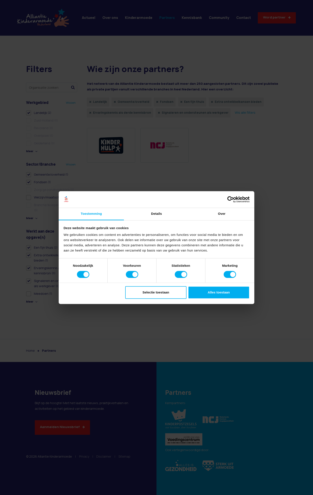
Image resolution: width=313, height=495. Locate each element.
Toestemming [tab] (91, 214)
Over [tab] (222, 214)
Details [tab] (156, 214)
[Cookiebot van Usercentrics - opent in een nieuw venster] (230, 199)
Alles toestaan (219, 292)
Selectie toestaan (156, 292)
